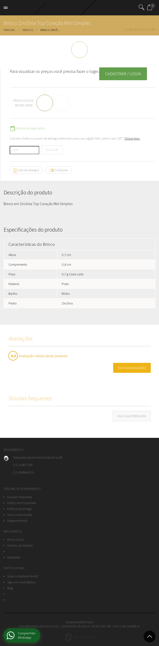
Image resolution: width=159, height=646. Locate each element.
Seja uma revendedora (21, 582)
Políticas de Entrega (19, 509)
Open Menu (7, 7)
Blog (10, 588)
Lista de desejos (26, 170)
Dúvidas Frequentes (19, 497)
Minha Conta (15, 539)
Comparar (59, 170)
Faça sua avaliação (132, 368)
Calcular (52, 150)
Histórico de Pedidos (20, 545)
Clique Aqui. (132, 138)
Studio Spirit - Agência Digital (79, 637)
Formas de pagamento (27, 128)
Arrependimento (17, 521)
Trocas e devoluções (19, 515)
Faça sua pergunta (132, 416)
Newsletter (13, 557)
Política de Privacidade (21, 503)
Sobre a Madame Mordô (22, 576)
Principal (9, 30)
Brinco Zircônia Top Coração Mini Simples (51, 30)
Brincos (27, 30)
